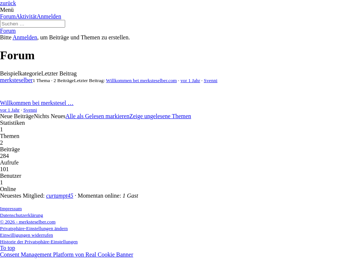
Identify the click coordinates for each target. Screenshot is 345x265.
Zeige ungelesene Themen (160, 116)
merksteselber (16, 80)
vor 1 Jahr (190, 80)
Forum (8, 16)
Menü (7, 10)
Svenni (210, 80)
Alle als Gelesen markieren (98, 116)
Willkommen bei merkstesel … (37, 103)
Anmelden (49, 16)
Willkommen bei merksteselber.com (141, 80)
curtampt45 (59, 195)
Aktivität (26, 16)
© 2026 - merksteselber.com (28, 222)
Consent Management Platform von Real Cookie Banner (66, 254)
